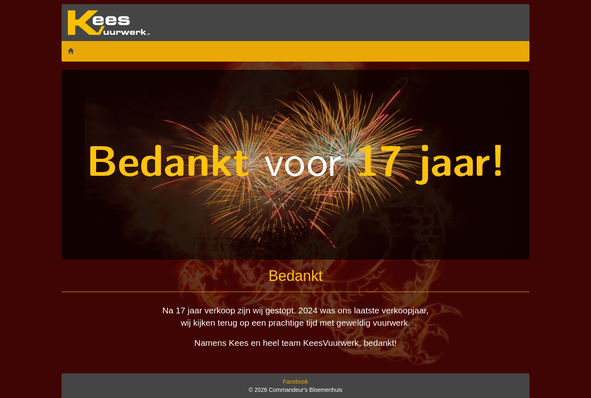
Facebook (295, 381)
